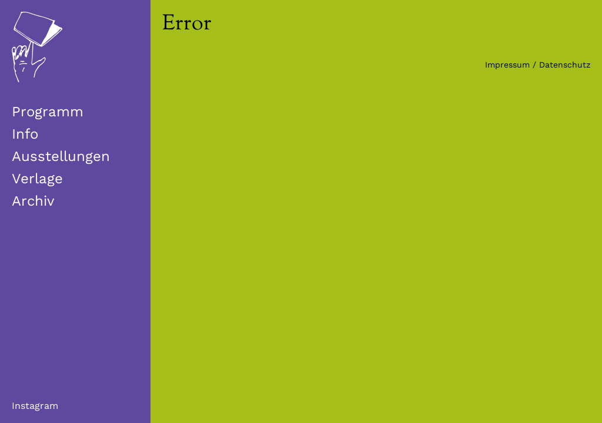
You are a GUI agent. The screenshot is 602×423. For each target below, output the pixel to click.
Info (25, 134)
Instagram (35, 405)
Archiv (33, 201)
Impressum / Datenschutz (537, 64)
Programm (47, 111)
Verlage (37, 178)
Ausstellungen (61, 156)
